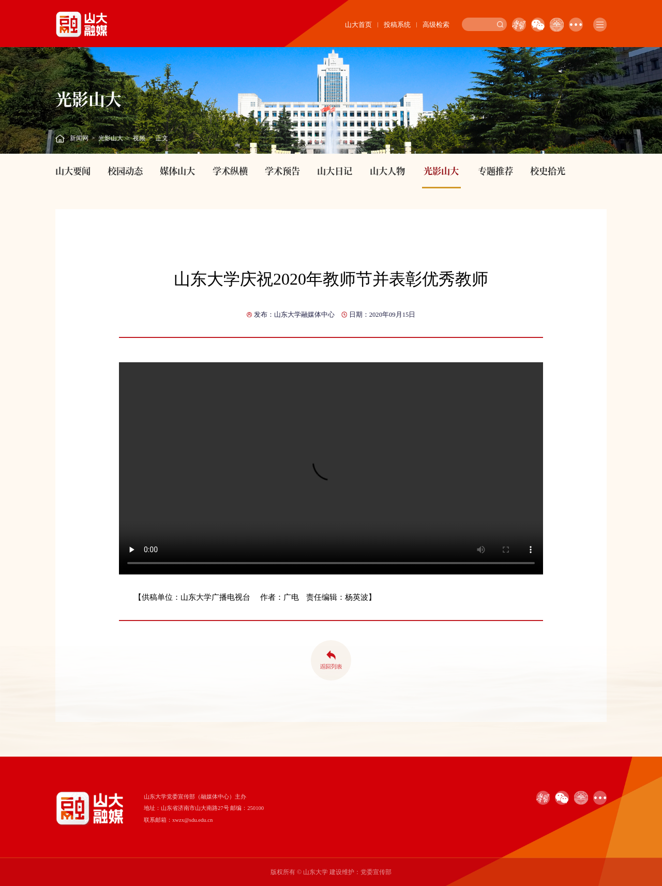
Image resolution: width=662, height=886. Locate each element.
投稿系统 (397, 24)
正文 (162, 138)
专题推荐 (495, 170)
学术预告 (282, 170)
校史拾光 (547, 170)
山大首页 (358, 24)
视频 (139, 138)
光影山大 (110, 138)
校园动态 (125, 170)
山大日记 (334, 170)
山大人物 (387, 170)
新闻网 (79, 138)
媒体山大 (177, 170)
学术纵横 (230, 170)
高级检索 (436, 24)
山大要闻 (73, 170)
